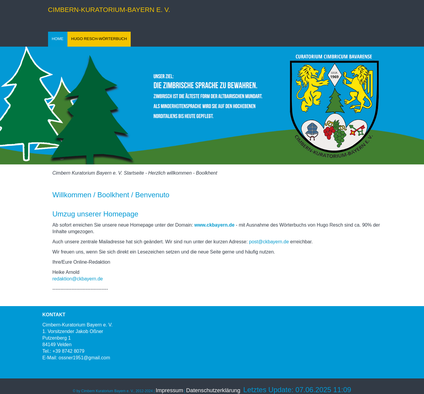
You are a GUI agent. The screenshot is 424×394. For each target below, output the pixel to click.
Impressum (169, 390)
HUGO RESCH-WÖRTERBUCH (99, 38)
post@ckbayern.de (269, 241)
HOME (58, 38)
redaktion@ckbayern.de (78, 278)
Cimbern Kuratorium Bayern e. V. (87, 172)
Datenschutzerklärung (213, 390)
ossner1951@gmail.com (84, 357)
